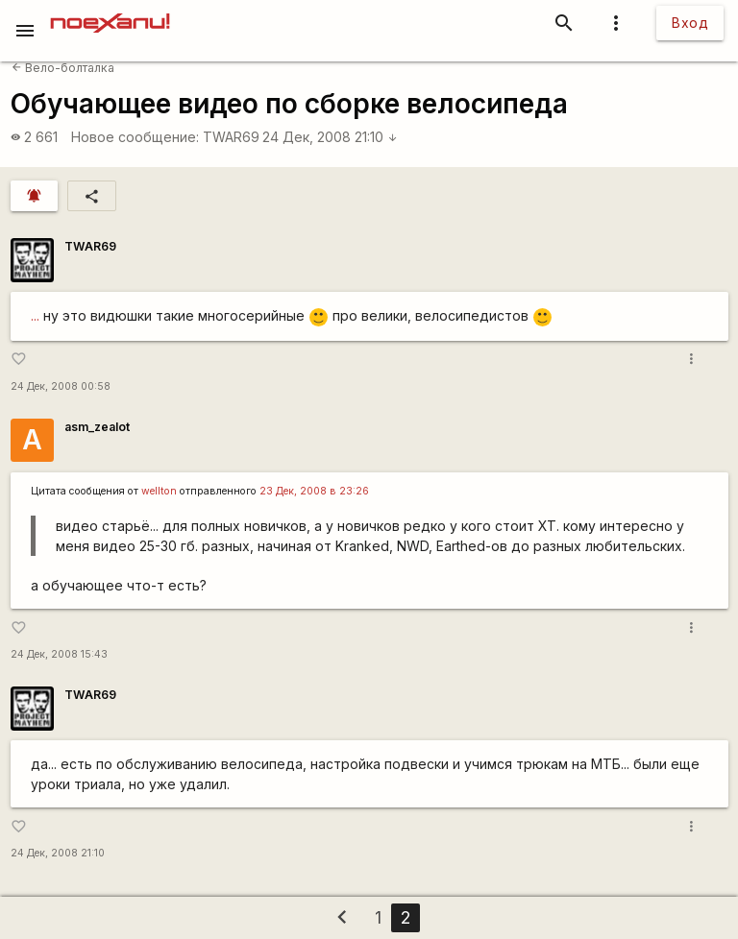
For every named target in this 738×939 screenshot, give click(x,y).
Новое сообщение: (135, 137)
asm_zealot (97, 427)
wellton (159, 491)
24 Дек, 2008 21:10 (330, 137)
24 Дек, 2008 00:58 (61, 386)
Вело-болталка (63, 67)
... (35, 315)
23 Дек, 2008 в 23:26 (314, 491)
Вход (690, 22)
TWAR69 (231, 137)
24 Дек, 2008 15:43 (59, 654)
